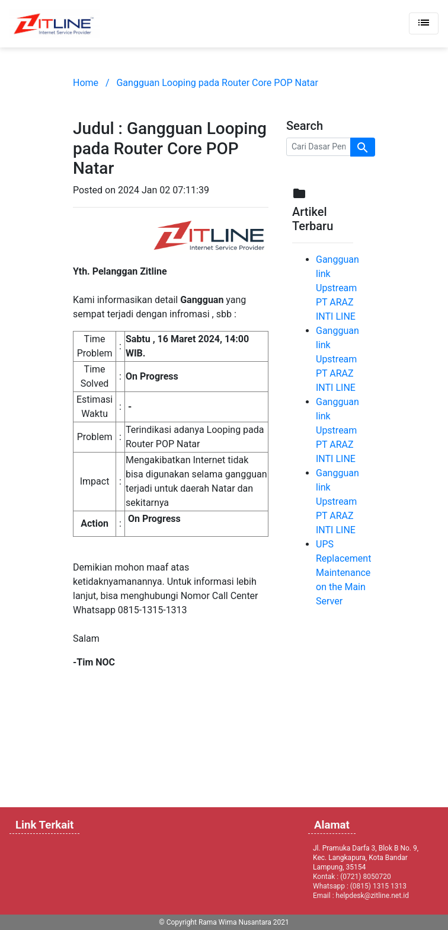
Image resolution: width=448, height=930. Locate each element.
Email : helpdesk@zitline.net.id (361, 895)
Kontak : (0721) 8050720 (352, 876)
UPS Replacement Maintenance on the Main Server (343, 573)
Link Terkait (44, 825)
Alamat (332, 825)
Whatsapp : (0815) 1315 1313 (360, 886)
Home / (91, 82)
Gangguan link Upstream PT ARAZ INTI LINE (337, 288)
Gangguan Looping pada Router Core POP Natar (217, 82)
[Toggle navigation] (424, 23)
